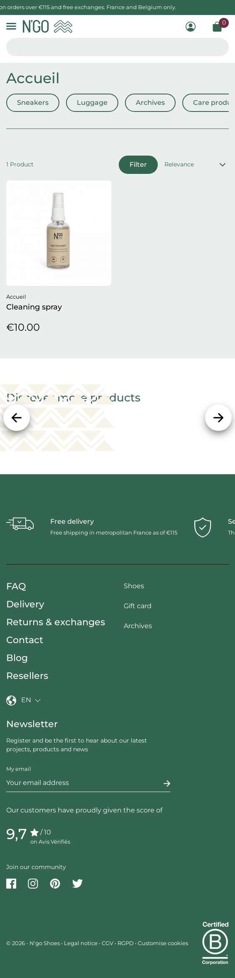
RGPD (126, 943)
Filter (138, 164)
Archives (150, 102)
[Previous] (16, 417)
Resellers (27, 675)
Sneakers (33, 102)
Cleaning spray (34, 307)
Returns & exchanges (55, 622)
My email (18, 768)
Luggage (92, 102)
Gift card (138, 606)
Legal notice (81, 943)
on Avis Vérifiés (50, 841)
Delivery (25, 604)
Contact (24, 640)
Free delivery (72, 521)
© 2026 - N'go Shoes (33, 943)
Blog (17, 658)
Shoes (134, 586)
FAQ (16, 586)
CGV (107, 943)
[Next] (218, 417)
